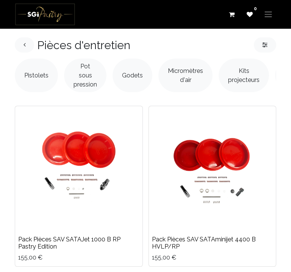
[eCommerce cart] (231, 14)
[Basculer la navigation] (268, 14)
